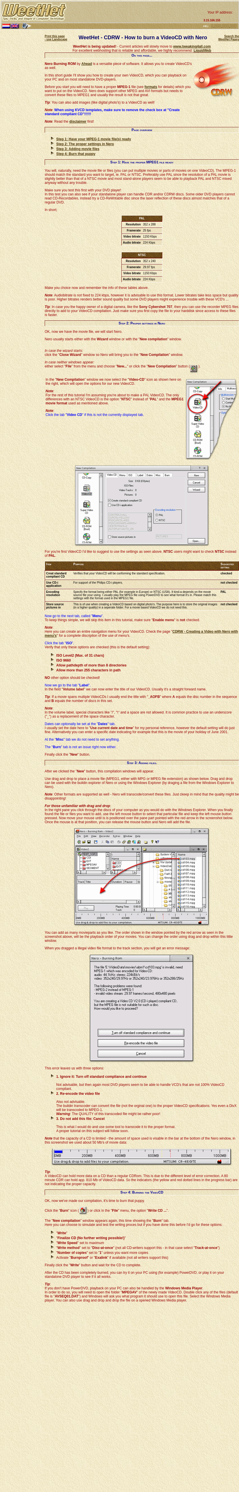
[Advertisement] (134, 12)
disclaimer (77, 121)
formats (150, 87)
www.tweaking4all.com (192, 46)
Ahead (86, 64)
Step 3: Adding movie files (77, 149)
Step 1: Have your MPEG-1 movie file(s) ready (93, 139)
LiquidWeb (202, 50)
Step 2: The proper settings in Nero (85, 144)
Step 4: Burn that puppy (75, 154)
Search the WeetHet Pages (228, 38)
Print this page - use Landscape (56, 38)
